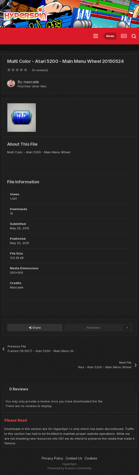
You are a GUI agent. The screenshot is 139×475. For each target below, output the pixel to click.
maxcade (31, 82)
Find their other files (32, 86)
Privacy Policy (52, 458)
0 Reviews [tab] (18, 389)
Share (35, 327)
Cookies (91, 458)
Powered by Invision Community (69, 468)
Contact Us (74, 458)
